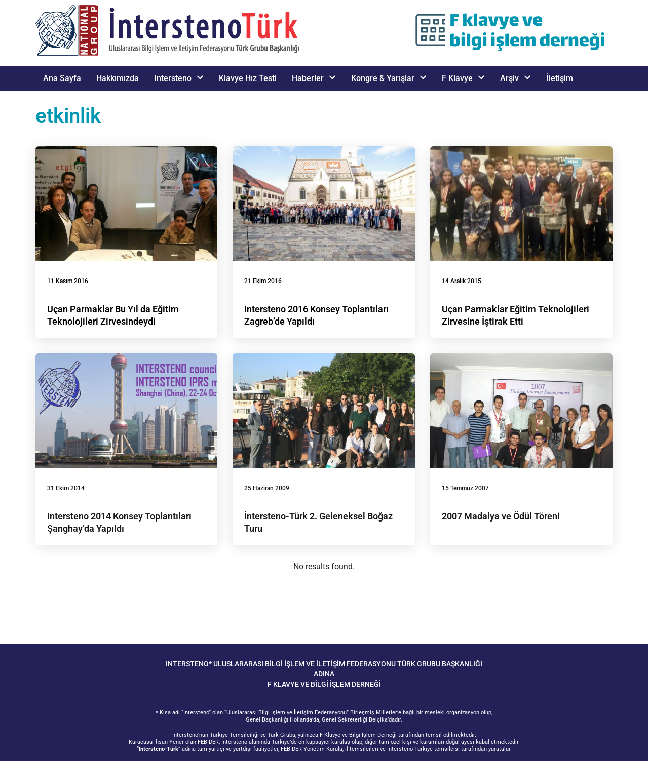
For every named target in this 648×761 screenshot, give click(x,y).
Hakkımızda (117, 78)
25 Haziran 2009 (266, 488)
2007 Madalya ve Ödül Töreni (501, 516)
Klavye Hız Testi (248, 78)
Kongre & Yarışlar (389, 78)
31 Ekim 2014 (66, 488)
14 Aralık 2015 (461, 281)
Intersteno (179, 78)
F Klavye (463, 78)
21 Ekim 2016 (263, 281)
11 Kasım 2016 (67, 281)
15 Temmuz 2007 (465, 488)
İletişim (559, 78)
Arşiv (515, 78)
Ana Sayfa (62, 78)
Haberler (314, 78)
